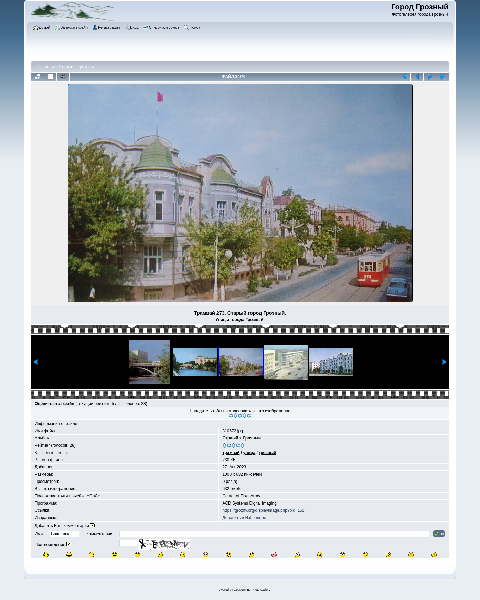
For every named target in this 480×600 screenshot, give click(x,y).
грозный (267, 452)
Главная (46, 66)
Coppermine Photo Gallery (252, 589)
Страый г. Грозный (76, 66)
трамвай (230, 452)
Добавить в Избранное (244, 517)
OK (439, 534)
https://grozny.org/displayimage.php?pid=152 (263, 510)
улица (249, 452)
